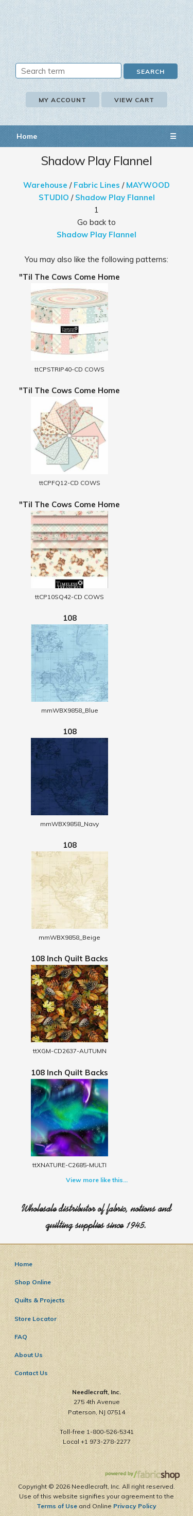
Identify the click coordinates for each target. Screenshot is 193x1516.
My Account (62, 100)
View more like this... (97, 1180)
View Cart (134, 100)
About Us (28, 1355)
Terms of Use (57, 1506)
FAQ (20, 1337)
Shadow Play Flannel (115, 197)
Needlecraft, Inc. (97, 24)
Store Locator (35, 1319)
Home (26, 136)
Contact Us (31, 1373)
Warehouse (45, 185)
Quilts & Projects (39, 1300)
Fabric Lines (97, 185)
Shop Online (32, 1282)
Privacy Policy (134, 1506)
